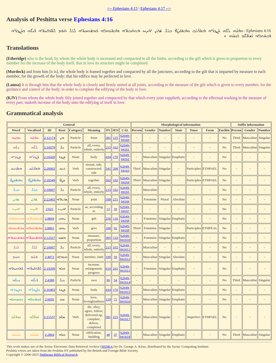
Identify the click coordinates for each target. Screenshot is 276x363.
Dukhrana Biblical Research (59, 354)
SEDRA (106, 346)
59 (115, 257)
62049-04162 (125, 157)
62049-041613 (125, 268)
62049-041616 (125, 299)
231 (115, 199)
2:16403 (49, 290)
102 (115, 147)
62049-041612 (125, 257)
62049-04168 (125, 218)
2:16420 (49, 157)
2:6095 (49, 299)
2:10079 (49, 147)
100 (108, 257)
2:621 (49, 209)
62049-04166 (125, 199)
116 (115, 218)
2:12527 (49, 238)
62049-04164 (125, 180)
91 (115, 228)
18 (115, 209)
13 (108, 209)
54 (115, 280)
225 (115, 317)
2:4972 (49, 257)
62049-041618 (125, 335)
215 (108, 147)
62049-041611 (125, 247)
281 (108, 138)
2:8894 (49, 218)
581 (108, 317)
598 (108, 199)
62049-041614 (125, 280)
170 (115, 157)
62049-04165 (125, 190)
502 (108, 180)
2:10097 (49, 247)
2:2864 (49, 334)
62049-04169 (125, 228)
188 (108, 228)
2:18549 (49, 180)
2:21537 (49, 317)
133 (115, 238)
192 (115, 180)
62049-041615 (125, 290)
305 (108, 238)
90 (108, 280)
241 (115, 268)
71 (115, 299)
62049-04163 (125, 168)
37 (115, 334)
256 (108, 218)
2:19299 (49, 268)
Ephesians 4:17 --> (155, 8)
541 (108, 168)
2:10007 (49, 190)
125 (115, 138)
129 (108, 299)
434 (108, 157)
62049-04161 (125, 147)
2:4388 (49, 280)
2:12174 (49, 138)
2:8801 (49, 228)
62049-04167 (125, 209)
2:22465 (49, 199)
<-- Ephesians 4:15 (122, 8)
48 (108, 334)
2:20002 (49, 168)
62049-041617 (125, 317)
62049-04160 (125, 138)
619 (108, 268)
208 (115, 168)
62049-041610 (125, 238)
